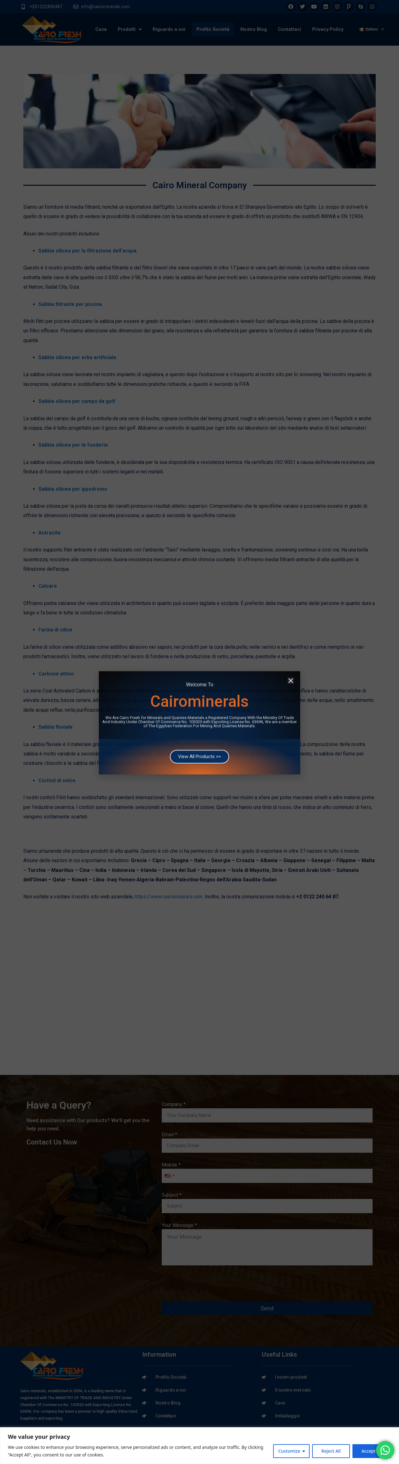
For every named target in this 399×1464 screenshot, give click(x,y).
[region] (199, 1445)
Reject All (330, 1451)
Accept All (372, 1451)
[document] (199, 732)
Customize (289, 1451)
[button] (291, 638)
